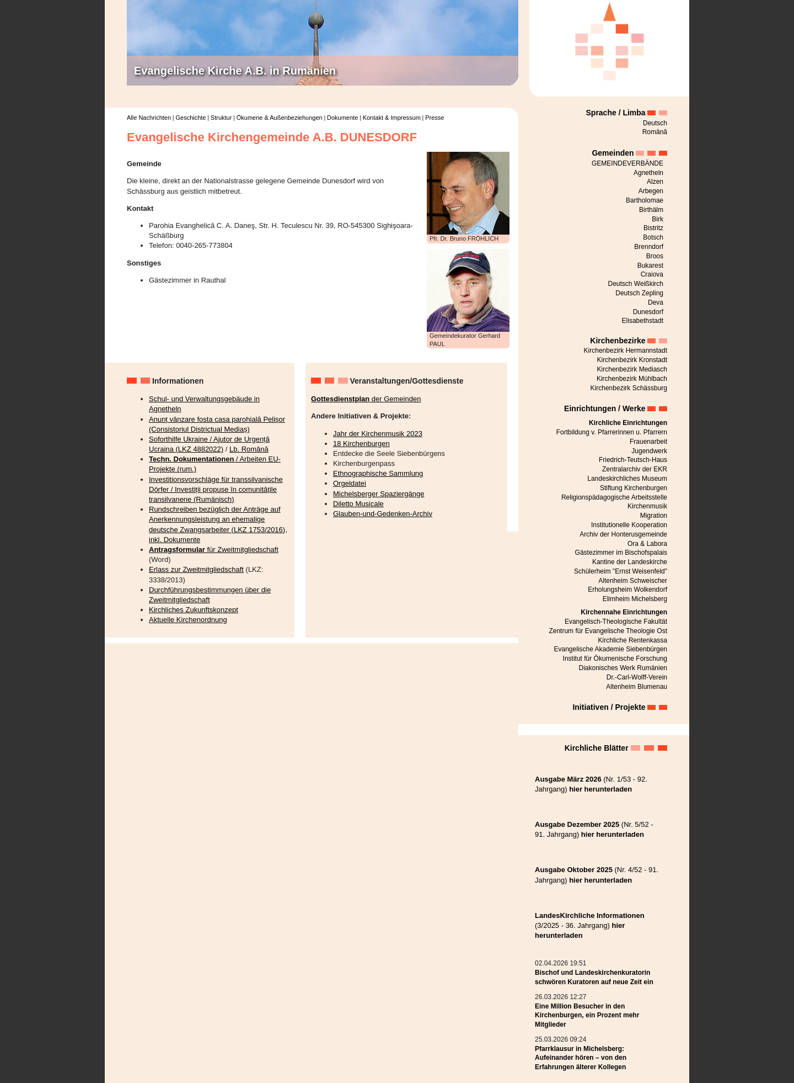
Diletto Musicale (358, 504)
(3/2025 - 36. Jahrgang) (590, 925)
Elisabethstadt (642, 321)
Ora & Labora (647, 544)
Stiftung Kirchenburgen (633, 488)
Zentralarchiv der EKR (634, 469)
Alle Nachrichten (149, 117)
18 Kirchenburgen (361, 443)
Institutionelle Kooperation (629, 525)
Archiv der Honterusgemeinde (623, 534)
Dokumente (342, 117)
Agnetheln (648, 173)
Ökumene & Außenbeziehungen (280, 117)
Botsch (653, 237)
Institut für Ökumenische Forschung (615, 658)
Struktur (221, 117)
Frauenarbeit (648, 441)
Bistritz (653, 228)
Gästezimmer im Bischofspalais (621, 552)
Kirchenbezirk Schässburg (629, 388)
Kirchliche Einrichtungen (628, 423)
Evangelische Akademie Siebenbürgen (610, 649)
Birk (657, 219)
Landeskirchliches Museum (627, 478)
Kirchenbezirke (617, 340)
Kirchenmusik (647, 506)
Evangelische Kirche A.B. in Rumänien (235, 71)
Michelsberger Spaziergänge (378, 494)
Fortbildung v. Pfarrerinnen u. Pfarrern (611, 432)
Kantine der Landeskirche (629, 562)
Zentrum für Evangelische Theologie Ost (608, 631)
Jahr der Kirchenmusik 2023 (377, 433)
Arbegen (651, 191)
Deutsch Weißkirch (635, 284)
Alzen (655, 181)
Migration (653, 515)
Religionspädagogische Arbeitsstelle (614, 497)
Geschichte (190, 117)
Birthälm (651, 210)
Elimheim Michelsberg (635, 599)
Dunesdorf (648, 312)
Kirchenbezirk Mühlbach (632, 379)
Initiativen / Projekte (608, 707)
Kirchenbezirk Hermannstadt (625, 350)
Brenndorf (648, 247)
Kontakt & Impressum (392, 117)
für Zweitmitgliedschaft (213, 549)
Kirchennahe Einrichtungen (624, 612)
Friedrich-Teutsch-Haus (633, 460)
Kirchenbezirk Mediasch (632, 369)
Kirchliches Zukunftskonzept (193, 610)
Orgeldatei (349, 483)
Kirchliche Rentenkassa (632, 640)
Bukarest (650, 265)
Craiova (652, 274)
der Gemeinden (366, 399)
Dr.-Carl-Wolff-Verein (637, 677)
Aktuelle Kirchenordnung (188, 619)
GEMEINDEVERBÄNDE (627, 163)
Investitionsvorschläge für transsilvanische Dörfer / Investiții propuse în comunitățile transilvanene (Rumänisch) (216, 489)
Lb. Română (249, 449)
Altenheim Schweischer (632, 581)
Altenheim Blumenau (636, 687)
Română (654, 132)
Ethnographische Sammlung (378, 473)
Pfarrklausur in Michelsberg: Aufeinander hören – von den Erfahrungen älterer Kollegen (580, 1058)
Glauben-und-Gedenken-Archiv (382, 513)
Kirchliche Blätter (597, 748)
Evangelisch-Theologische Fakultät (616, 621)
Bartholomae (644, 200)
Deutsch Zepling (639, 293)
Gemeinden (613, 152)
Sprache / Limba (616, 112)
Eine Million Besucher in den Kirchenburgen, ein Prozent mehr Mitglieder (587, 1015)
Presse (434, 117)
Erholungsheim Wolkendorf (627, 589)
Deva (655, 302)
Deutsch (655, 123)
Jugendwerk (649, 451)
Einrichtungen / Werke (605, 408)
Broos (654, 256)
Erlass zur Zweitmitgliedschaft (196, 569)
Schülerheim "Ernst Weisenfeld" (620, 571)
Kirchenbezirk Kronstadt (632, 360)
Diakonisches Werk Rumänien (622, 668)
